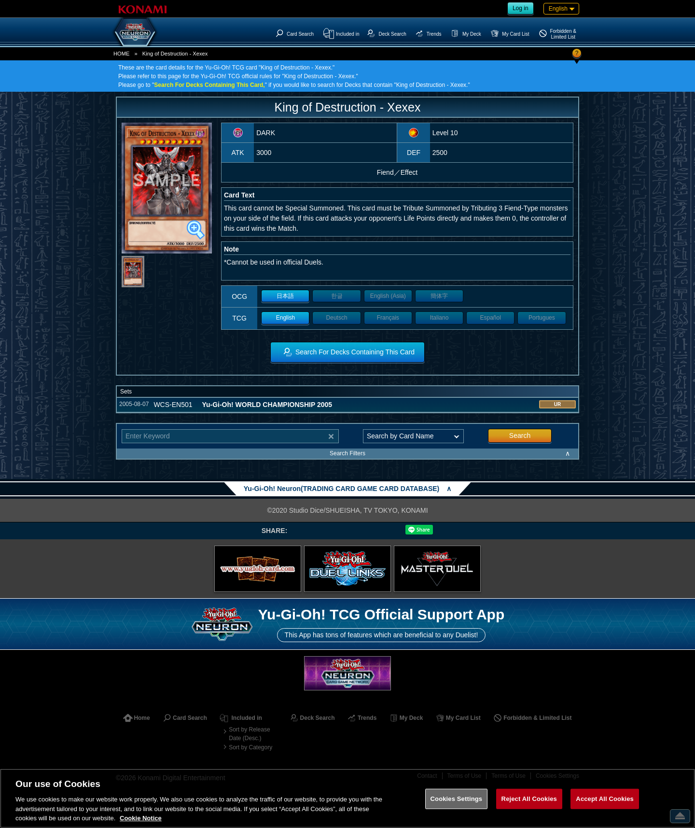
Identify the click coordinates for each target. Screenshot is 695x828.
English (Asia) (388, 296)
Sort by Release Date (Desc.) (249, 734)
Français (388, 317)
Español (490, 317)
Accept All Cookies (605, 798)
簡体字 (439, 296)
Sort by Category (250, 747)
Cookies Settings (457, 798)
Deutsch (337, 317)
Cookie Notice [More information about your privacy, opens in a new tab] (141, 818)
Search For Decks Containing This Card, (209, 85)
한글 (337, 296)
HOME (121, 53)
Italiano (439, 317)
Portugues (541, 317)
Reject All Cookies (529, 798)
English (285, 317)
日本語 (285, 296)
